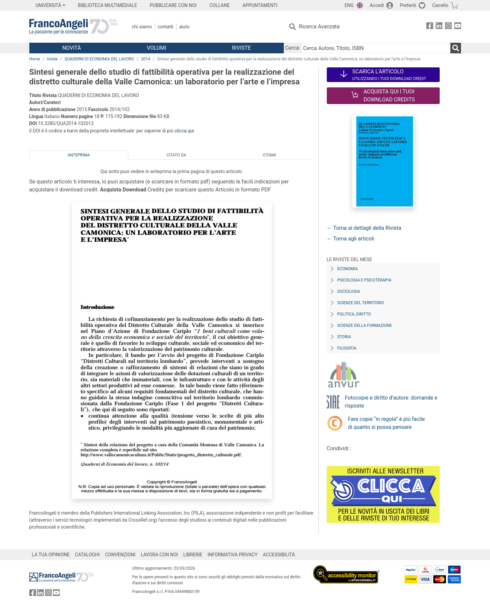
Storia (344, 337)
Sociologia (348, 291)
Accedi (377, 5)
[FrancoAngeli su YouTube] (457, 26)
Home (34, 59)
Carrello (440, 5)
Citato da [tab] (176, 155)
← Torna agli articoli (350, 238)
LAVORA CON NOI (159, 554)
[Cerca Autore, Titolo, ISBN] (375, 48)
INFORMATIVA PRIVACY (232, 554)
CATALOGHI (87, 554)
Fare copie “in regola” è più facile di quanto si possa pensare (386, 423)
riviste (52, 59)
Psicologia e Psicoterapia (364, 280)
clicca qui (184, 130)
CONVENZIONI (120, 554)
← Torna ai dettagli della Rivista (364, 228)
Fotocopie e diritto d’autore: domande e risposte (391, 402)
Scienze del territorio (360, 302)
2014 (145, 59)
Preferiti (408, 5)
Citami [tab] (269, 155)
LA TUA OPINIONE (51, 554)
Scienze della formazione (364, 325)
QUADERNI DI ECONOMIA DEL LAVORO (99, 59)
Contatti (166, 26)
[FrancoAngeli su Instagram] (448, 26)
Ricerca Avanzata (319, 26)
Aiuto (184, 26)
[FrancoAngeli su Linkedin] (439, 26)
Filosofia (346, 348)
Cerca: (292, 48)
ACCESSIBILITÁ (279, 554)
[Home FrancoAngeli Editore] (73, 27)
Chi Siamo (142, 26)
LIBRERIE (192, 554)
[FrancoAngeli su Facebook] (429, 26)
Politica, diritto (354, 314)
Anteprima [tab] (79, 155)
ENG (349, 5)
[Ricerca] (455, 48)
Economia (347, 268)
